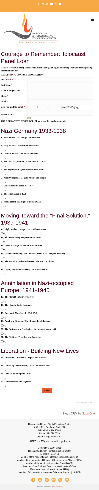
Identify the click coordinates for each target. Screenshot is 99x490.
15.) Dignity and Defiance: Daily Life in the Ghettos (24, 269)
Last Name (6, 85)
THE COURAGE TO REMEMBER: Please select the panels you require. (34, 121)
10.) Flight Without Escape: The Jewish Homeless (23, 229)
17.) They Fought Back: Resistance (16, 305)
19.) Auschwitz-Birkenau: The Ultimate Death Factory (25, 321)
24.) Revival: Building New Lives (16, 373)
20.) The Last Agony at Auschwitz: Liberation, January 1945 (28, 329)
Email (4, 101)
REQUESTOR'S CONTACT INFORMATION (22, 75)
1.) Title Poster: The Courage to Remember (20, 137)
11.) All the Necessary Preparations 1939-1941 (21, 237)
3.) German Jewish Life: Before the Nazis (19, 153)
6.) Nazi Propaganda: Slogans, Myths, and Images (23, 178)
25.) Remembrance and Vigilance (16, 381)
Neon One (88, 413)
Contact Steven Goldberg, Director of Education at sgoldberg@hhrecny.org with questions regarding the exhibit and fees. (46, 69)
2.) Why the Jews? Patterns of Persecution (20, 145)
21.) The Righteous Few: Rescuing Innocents (21, 337)
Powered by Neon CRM (84, 403)
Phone (4, 96)
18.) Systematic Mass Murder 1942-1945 (19, 313)
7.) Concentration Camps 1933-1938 (17, 185)
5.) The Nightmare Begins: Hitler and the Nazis (22, 169)
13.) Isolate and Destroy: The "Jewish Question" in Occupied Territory (33, 253)
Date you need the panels (13, 107)
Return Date (7, 114)
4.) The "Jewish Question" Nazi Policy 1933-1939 (23, 161)
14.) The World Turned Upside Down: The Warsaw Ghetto (27, 261)
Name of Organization (11, 90)
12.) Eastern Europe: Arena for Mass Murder (21, 245)
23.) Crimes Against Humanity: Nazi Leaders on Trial (25, 365)
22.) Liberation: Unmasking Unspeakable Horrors (23, 357)
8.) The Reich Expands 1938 (13, 194)
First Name (7, 79)
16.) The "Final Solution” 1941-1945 (17, 297)
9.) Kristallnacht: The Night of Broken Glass (21, 202)
